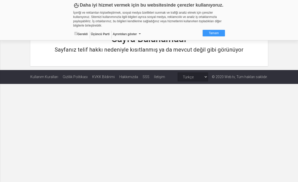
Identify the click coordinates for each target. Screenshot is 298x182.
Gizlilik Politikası (75, 77)
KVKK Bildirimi (103, 77)
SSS (146, 77)
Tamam (214, 33)
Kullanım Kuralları (44, 77)
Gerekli (81, 34)
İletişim (159, 77)
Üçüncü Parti (100, 34)
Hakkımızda (128, 77)
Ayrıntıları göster (125, 34)
